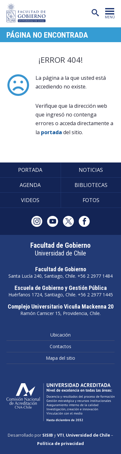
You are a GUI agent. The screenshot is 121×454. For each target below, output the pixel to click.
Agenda (30, 185)
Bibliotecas (91, 185)
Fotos (91, 200)
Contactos (60, 346)
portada (51, 132)
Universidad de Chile (88, 435)
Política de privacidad (60, 443)
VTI (60, 435)
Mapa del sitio (60, 358)
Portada (30, 169)
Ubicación (60, 335)
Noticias (91, 169)
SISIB (47, 435)
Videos (30, 200)
